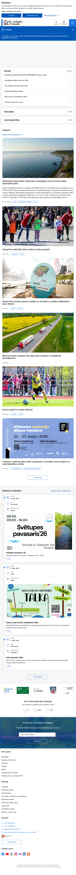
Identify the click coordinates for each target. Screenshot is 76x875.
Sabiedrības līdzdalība (25, 202)
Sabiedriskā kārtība (7, 799)
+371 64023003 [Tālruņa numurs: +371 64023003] (9, 823)
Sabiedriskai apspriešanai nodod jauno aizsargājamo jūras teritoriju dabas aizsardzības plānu (34, 182)
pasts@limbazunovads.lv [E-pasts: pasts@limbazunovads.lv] (12, 829)
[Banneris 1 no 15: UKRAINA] (7, 690)
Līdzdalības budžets (8, 809)
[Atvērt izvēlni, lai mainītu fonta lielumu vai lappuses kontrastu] (64, 23)
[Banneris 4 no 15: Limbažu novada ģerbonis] (53, 690)
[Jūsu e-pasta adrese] (37, 735)
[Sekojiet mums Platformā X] (11, 854)
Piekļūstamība (6, 793)
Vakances (4, 763)
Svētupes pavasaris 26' (16, 553)
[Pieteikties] (37, 741)
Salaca (13, 308)
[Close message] (72, 29)
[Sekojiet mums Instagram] (15, 854)
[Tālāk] (72, 690)
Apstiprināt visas (32, 15)
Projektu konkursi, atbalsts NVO (12, 776)
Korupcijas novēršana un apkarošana (13, 796)
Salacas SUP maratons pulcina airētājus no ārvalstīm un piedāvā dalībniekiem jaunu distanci (36, 302)
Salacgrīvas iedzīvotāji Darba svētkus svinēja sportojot (26, 249)
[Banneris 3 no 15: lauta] (38, 690)
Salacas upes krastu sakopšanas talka (22, 622)
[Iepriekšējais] (4, 690)
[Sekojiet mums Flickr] (20, 854)
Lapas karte (5, 806)
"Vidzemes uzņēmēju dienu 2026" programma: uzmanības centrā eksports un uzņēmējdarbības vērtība (36, 462)
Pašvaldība (5, 757)
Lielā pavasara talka (14, 657)
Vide (36, 202)
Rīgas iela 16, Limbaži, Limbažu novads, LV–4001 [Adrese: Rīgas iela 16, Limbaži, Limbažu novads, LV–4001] (20, 832)
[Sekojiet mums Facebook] (2, 854)
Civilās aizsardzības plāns (9, 803)
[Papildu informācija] (11, 836)
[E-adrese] (5, 836)
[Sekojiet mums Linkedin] (24, 854)
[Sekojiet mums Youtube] (7, 854)
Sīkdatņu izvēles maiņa (8, 812)
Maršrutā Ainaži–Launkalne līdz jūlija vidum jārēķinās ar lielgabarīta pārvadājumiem (31, 357)
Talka (8, 631)
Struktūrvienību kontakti (9, 773)
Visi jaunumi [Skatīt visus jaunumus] (38, 477)
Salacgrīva (14, 254)
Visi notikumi (38, 677)
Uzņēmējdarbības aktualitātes (32, 468)
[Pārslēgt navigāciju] (72, 22)
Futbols (14, 414)
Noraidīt (11, 15)
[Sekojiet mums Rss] (28, 854)
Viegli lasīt (4, 787)
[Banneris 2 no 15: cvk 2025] (23, 690)
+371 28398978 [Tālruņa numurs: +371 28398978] (9, 826)
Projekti (4, 766)
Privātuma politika (7, 790)
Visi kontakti (11, 842)
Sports (22, 254)
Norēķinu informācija (8, 760)
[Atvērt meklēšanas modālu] (56, 23)
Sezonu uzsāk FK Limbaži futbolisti (17, 410)
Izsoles (3, 769)
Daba (14, 202)
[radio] (26, 710)
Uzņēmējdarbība (16, 468)
